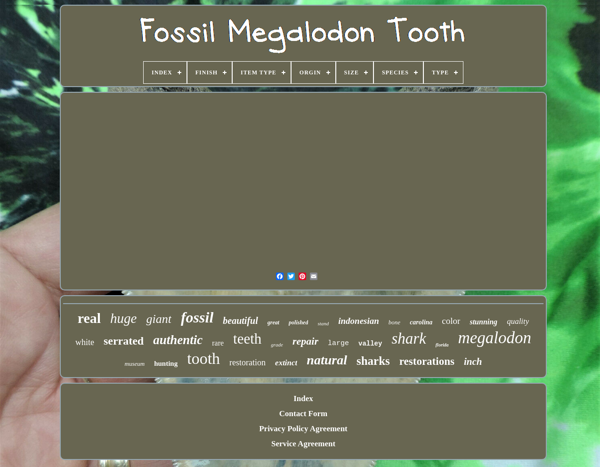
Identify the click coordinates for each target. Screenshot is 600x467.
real (89, 318)
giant (158, 319)
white (84, 342)
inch (473, 361)
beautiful (240, 320)
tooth (203, 358)
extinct (286, 362)
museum (135, 363)
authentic (178, 340)
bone (394, 322)
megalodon (495, 338)
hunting (166, 363)
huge (123, 318)
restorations (426, 361)
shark (408, 338)
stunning (483, 322)
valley (370, 343)
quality (518, 321)
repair (305, 341)
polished (298, 322)
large (338, 343)
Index (303, 398)
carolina (421, 322)
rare (218, 343)
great (273, 322)
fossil (197, 317)
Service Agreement (303, 443)
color (451, 321)
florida (442, 344)
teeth (247, 338)
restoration (247, 362)
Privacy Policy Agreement (303, 428)
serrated (124, 341)
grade (277, 344)
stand (323, 323)
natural (327, 360)
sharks (373, 360)
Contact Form (303, 413)
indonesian (358, 321)
